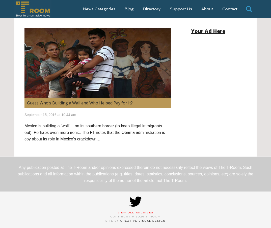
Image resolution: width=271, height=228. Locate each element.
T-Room (32, 9)
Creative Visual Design (143, 220)
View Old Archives (136, 212)
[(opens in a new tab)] (97, 63)
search (249, 9)
